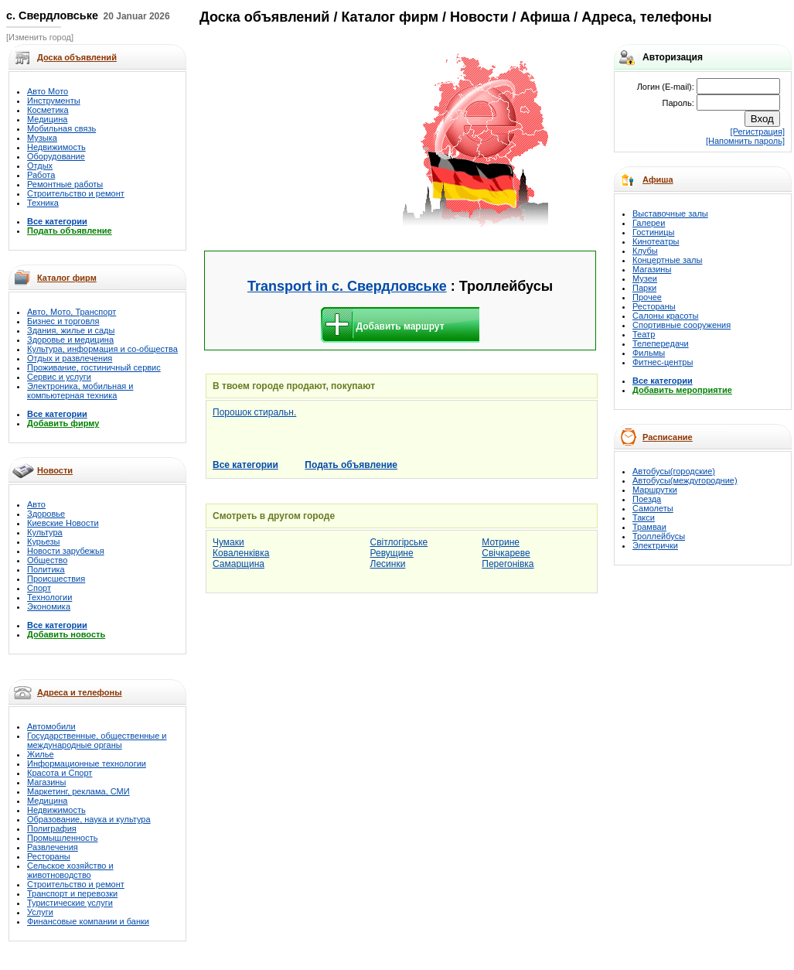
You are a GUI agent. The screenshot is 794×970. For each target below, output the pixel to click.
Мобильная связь (61, 128)
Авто (36, 504)
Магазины (46, 782)
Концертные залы (667, 260)
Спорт (39, 588)
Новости (55, 470)
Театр (643, 334)
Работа (41, 174)
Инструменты (53, 100)
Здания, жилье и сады (70, 330)
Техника (43, 202)
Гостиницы (653, 232)
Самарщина (238, 563)
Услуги (40, 912)
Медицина (47, 119)
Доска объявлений (264, 17)
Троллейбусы (658, 536)
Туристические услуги (70, 902)
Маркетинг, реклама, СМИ (78, 791)
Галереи (648, 222)
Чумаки (228, 542)
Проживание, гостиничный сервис (94, 367)
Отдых (40, 165)
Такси (643, 517)
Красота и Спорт (59, 772)
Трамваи (649, 526)
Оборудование (56, 156)
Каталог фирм (67, 277)
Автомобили (51, 726)
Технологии (49, 597)
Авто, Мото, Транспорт (71, 311)
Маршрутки (654, 489)
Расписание (667, 437)
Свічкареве (506, 553)
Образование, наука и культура (89, 819)
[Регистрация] (758, 131)
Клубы (645, 250)
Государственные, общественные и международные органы (97, 740)
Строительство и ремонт (75, 193)
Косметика (48, 109)
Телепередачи (660, 343)
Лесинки (388, 563)
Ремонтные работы (65, 184)
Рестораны (48, 856)
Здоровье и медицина (70, 339)
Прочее (647, 297)
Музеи (644, 278)
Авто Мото (47, 91)
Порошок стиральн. (254, 412)
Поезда (646, 499)
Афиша (657, 179)
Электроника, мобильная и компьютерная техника (80, 390)
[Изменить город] (39, 37)
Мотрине (501, 542)
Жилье (40, 754)
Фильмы (648, 352)
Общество (47, 560)
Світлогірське (399, 542)
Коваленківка (241, 553)
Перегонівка (507, 563)
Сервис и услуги (59, 376)
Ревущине (392, 553)
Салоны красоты (665, 315)
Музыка (42, 137)
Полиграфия (52, 828)
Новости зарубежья (65, 550)
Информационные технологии (86, 763)
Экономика (48, 606)
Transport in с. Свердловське (347, 286)
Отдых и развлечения (69, 358)
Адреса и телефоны (79, 692)
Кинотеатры (655, 241)
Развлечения (52, 847)
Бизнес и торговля (63, 321)
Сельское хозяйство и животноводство (70, 870)
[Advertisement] (303, 140)
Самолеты (652, 508)
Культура (45, 532)
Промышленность (62, 837)
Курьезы (43, 541)
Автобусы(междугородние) (685, 480)
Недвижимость (56, 147)
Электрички (655, 545)
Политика (46, 569)
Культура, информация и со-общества (102, 349)
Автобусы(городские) (673, 471)
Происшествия (56, 578)
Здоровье (46, 513)
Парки (644, 287)
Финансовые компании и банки (88, 921)
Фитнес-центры (662, 362)
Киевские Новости (63, 523)
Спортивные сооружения (681, 325)
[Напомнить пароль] (745, 140)
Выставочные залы (670, 213)
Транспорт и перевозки (72, 893)
